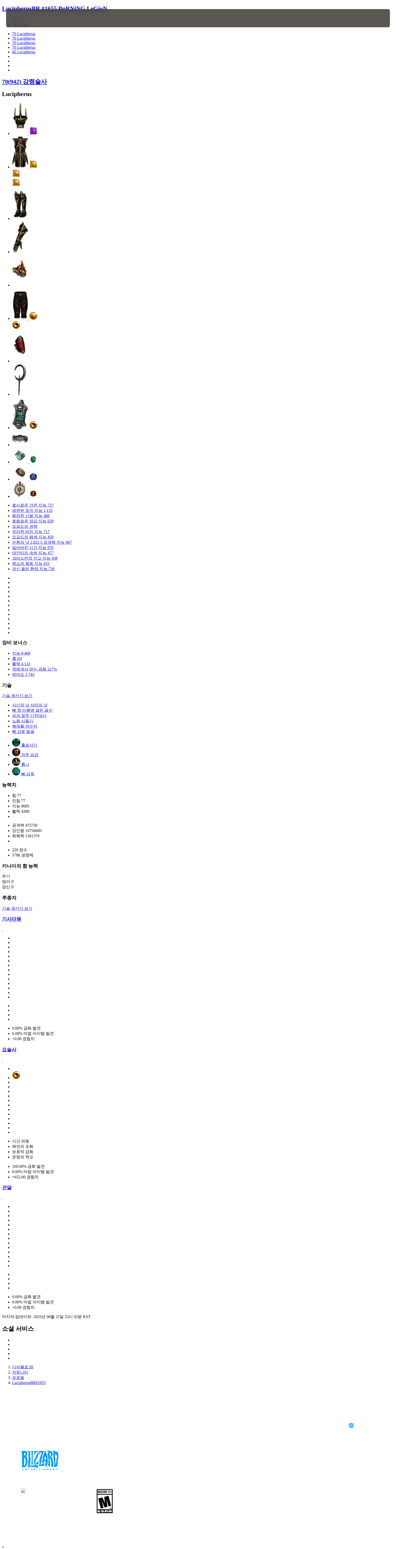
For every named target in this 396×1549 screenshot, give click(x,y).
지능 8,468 (21, 653)
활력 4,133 (21, 664)
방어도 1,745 (23, 674)
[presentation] (24, 18)
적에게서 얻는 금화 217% (34, 669)
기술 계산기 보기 (17, 696)
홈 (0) (17, 658)
